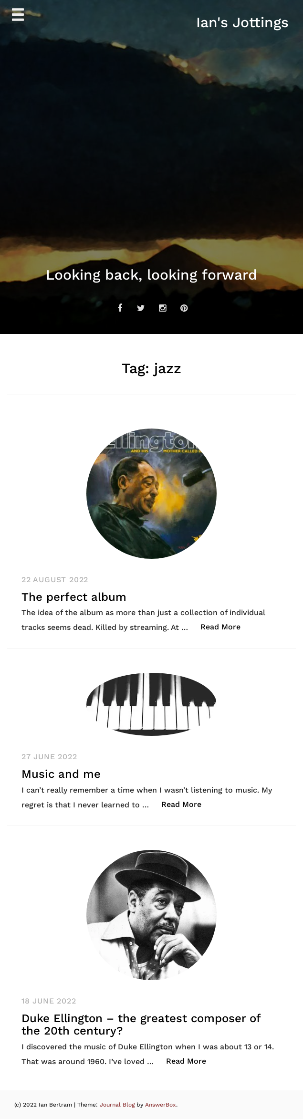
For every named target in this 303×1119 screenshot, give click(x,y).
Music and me (61, 774)
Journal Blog (118, 1104)
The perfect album (73, 597)
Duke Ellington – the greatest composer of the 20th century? (141, 1024)
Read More (225, 626)
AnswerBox (160, 1104)
